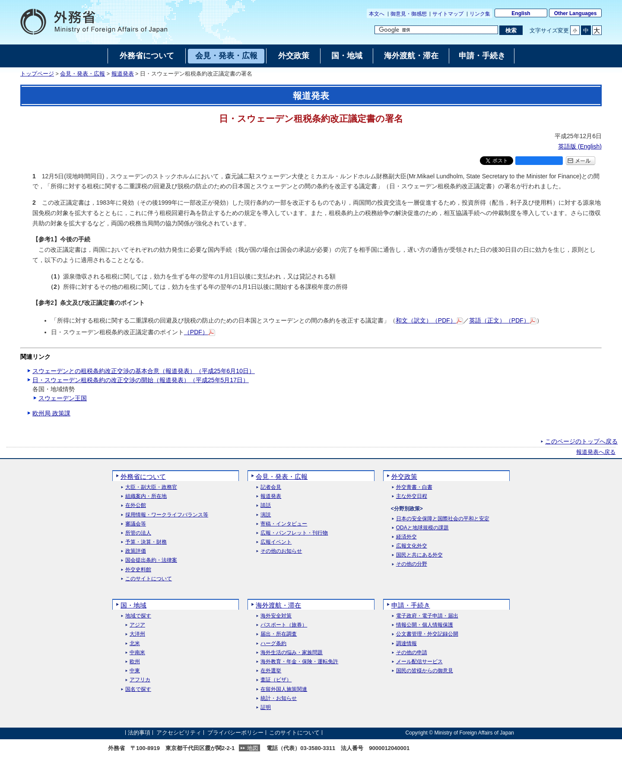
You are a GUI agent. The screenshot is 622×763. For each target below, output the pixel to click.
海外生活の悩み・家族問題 (291, 652)
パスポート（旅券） (283, 625)
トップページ (37, 74)
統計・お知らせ (278, 698)
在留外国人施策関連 (283, 689)
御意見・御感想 (408, 14)
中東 (135, 671)
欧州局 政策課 (51, 413)
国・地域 (133, 605)
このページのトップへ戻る (581, 441)
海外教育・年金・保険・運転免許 (299, 662)
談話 (265, 505)
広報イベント (276, 542)
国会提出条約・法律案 (151, 560)
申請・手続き (410, 605)
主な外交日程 (411, 496)
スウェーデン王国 (62, 398)
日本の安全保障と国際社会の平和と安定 (442, 519)
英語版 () (580, 146)
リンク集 (480, 14)
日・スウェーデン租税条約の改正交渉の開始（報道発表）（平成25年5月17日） (140, 380)
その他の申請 (411, 652)
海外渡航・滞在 (278, 605)
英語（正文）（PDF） (502, 320)
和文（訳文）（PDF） (429, 320)
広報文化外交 (411, 546)
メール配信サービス (419, 662)
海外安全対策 (276, 616)
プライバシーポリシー (235, 732)
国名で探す (138, 689)
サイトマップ (447, 14)
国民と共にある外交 (419, 555)
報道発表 (122, 74)
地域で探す (138, 616)
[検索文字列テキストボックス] (436, 29)
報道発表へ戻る (596, 452)
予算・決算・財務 (146, 542)
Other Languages (575, 13)
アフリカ (140, 680)
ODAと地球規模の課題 (422, 528)
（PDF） (199, 332)
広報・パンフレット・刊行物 (294, 533)
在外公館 (135, 505)
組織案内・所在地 (146, 496)
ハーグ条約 (273, 643)
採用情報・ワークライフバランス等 (166, 515)
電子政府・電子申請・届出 (427, 616)
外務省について (143, 476)
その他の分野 (411, 564)
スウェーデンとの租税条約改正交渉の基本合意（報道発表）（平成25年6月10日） (143, 370)
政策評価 (135, 551)
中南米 (137, 652)
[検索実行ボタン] (510, 30)
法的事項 (139, 732)
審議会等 (135, 524)
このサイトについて (148, 579)
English (520, 13)
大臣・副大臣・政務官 (151, 487)
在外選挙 (270, 671)
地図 (252, 748)
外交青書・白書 (414, 487)
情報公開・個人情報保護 (424, 625)
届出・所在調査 (278, 634)
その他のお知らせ (281, 551)
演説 (265, 515)
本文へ (376, 14)
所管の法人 (138, 533)
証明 (265, 707)
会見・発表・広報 (82, 74)
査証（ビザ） (276, 680)
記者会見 (270, 487)
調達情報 (406, 643)
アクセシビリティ (178, 732)
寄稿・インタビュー (283, 524)
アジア (137, 625)
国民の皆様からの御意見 (424, 671)
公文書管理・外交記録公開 (427, 634)
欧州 (135, 662)
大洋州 (137, 634)
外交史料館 (138, 570)
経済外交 (406, 537)
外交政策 (404, 476)
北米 (135, 643)
